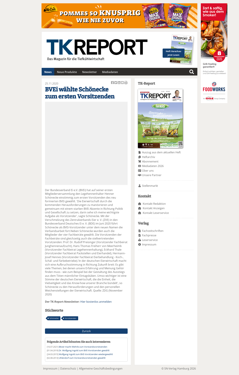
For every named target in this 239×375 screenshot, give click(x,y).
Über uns (148, 170)
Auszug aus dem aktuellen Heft (161, 152)
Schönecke (54, 318)
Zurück (86, 331)
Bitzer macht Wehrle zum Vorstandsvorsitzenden (83, 346)
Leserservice (150, 240)
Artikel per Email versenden (122, 83)
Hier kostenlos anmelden (96, 301)
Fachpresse (149, 235)
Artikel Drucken (126, 83)
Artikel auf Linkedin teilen (119, 83)
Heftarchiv (148, 157)
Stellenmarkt (150, 186)
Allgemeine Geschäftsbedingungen (100, 368)
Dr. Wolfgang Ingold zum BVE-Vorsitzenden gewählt (84, 350)
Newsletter (89, 72)
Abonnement (150, 161)
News (48, 72)
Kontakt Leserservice (156, 213)
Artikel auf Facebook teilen (112, 83)
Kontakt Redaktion (154, 204)
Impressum (149, 244)
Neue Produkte (67, 72)
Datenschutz (68, 368)
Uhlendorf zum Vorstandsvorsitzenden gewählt (82, 357)
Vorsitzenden (70, 318)
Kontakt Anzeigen (154, 208)
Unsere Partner (151, 175)
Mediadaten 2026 (153, 166)
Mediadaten (110, 72)
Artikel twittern (116, 83)
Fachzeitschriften (152, 231)
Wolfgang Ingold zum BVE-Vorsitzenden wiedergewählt (86, 354)
